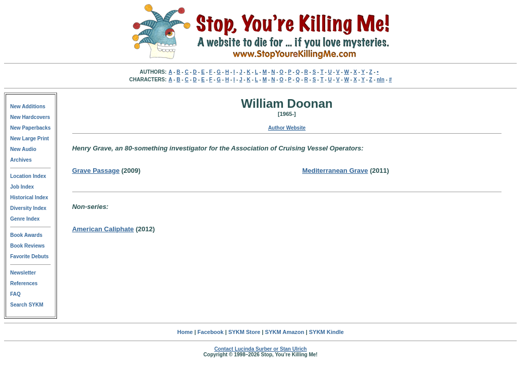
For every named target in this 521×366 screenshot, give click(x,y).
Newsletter (23, 273)
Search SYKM (26, 305)
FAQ (15, 294)
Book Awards (26, 235)
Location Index (28, 176)
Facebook (210, 332)
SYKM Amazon (284, 332)
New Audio (23, 149)
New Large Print (29, 138)
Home (185, 332)
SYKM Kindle (326, 332)
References (24, 283)
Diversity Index (28, 208)
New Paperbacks (30, 128)
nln (381, 79)
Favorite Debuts (29, 256)
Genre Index (25, 219)
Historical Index (29, 197)
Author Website (287, 128)
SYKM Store (244, 332)
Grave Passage (96, 170)
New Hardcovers (30, 117)
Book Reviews (27, 246)
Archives (21, 160)
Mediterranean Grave (335, 170)
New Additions (27, 106)
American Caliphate (103, 229)
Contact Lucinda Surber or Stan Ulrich (260, 349)
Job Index (22, 187)
